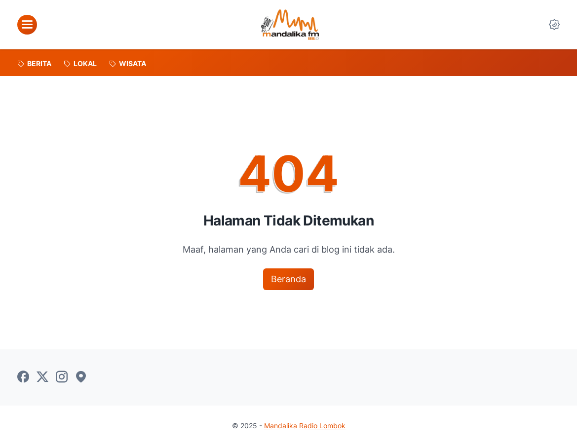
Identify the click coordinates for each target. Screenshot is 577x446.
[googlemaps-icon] (81, 377)
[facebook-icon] (23, 377)
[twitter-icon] (42, 377)
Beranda (288, 279)
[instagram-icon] (62, 377)
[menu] (27, 25)
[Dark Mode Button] (554, 25)
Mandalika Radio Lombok (305, 425)
